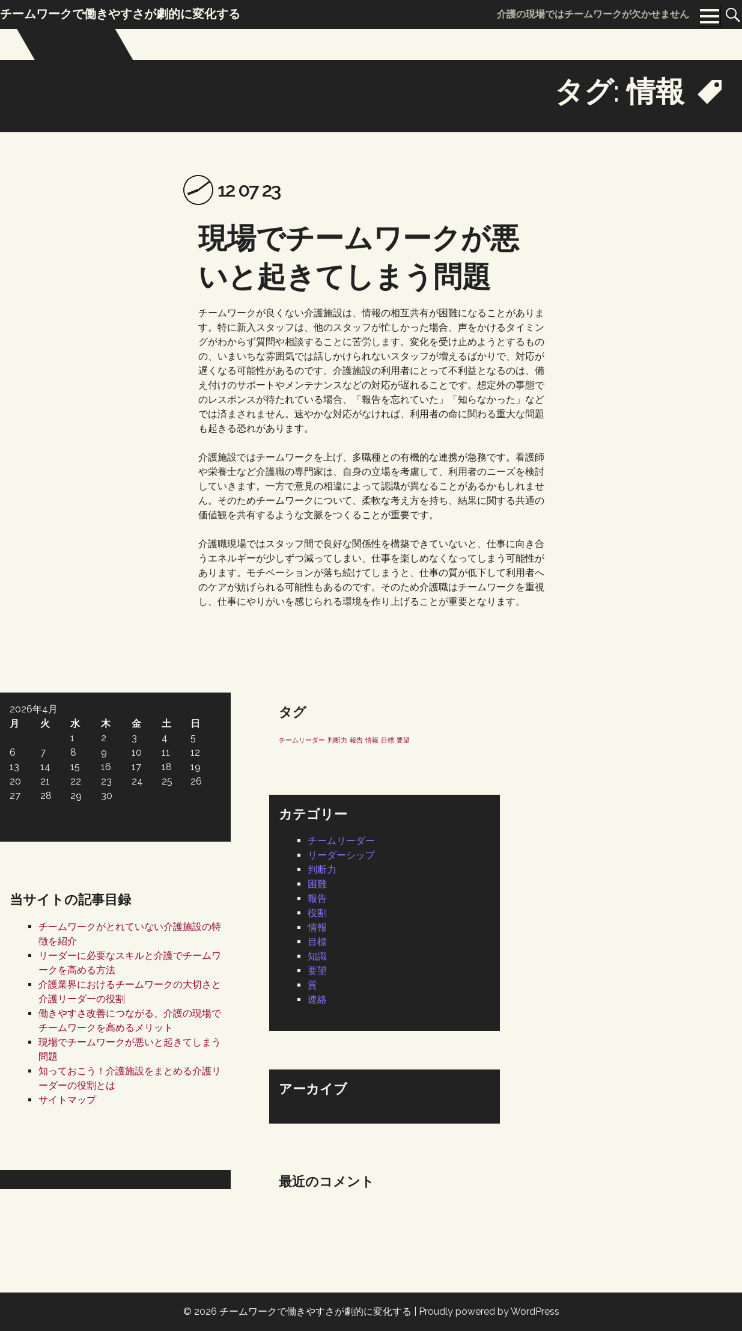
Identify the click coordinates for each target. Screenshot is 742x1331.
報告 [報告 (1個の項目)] (356, 740)
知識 (317, 956)
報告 (317, 898)
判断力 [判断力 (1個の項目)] (337, 740)
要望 (317, 970)
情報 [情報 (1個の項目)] (372, 740)
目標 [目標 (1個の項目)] (387, 740)
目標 (317, 941)
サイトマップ (67, 1100)
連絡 (317, 999)
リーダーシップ (341, 855)
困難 (317, 884)
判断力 (322, 869)
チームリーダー (341, 840)
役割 (317, 913)
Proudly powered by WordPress (489, 1311)
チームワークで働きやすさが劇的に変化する (315, 1311)
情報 (317, 927)
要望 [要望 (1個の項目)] (403, 740)
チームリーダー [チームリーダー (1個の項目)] (302, 740)
